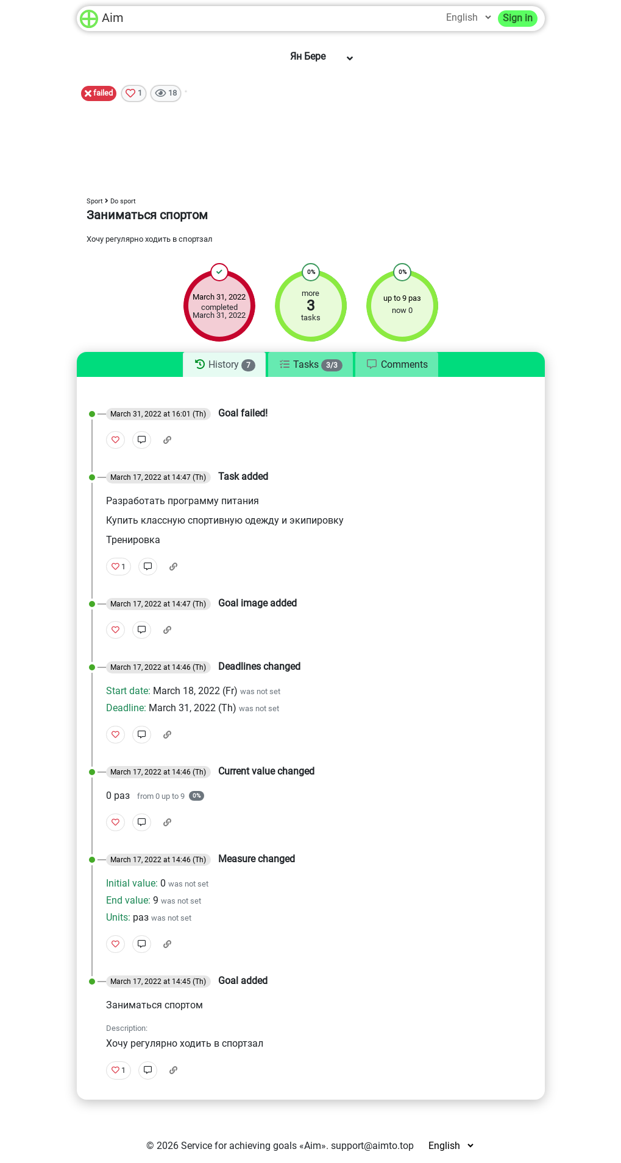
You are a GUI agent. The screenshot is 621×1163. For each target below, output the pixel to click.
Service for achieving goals (239, 1145)
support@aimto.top (372, 1145)
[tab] (224, 365)
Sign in (518, 18)
